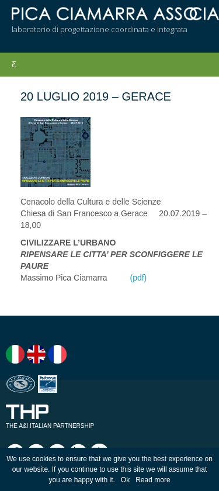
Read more (152, 480)
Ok (125, 480)
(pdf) (138, 277)
